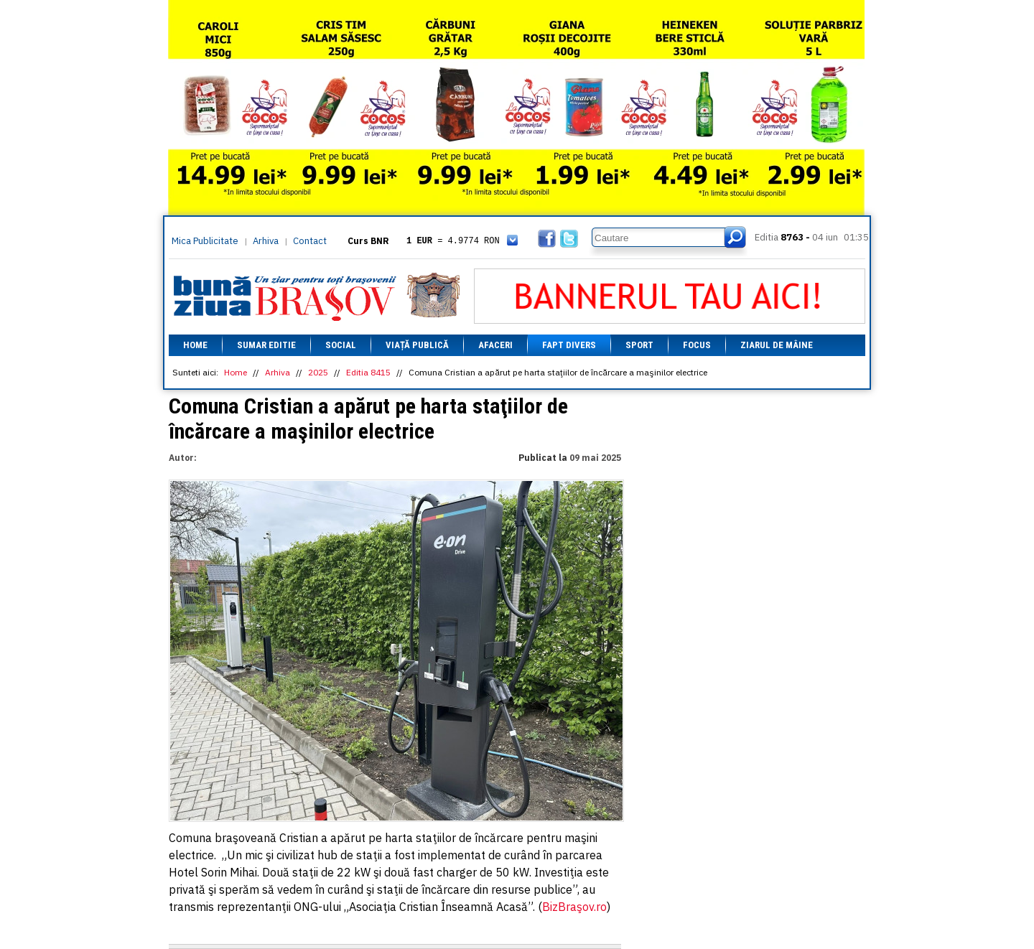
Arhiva (266, 241)
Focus (697, 345)
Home (195, 345)
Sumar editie (266, 345)
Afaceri (495, 345)
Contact (310, 241)
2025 (318, 372)
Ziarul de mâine (776, 345)
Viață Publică (417, 345)
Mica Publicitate (205, 241)
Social (340, 345)
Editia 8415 (368, 372)
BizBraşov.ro (574, 906)
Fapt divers (569, 345)
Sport (639, 345)
